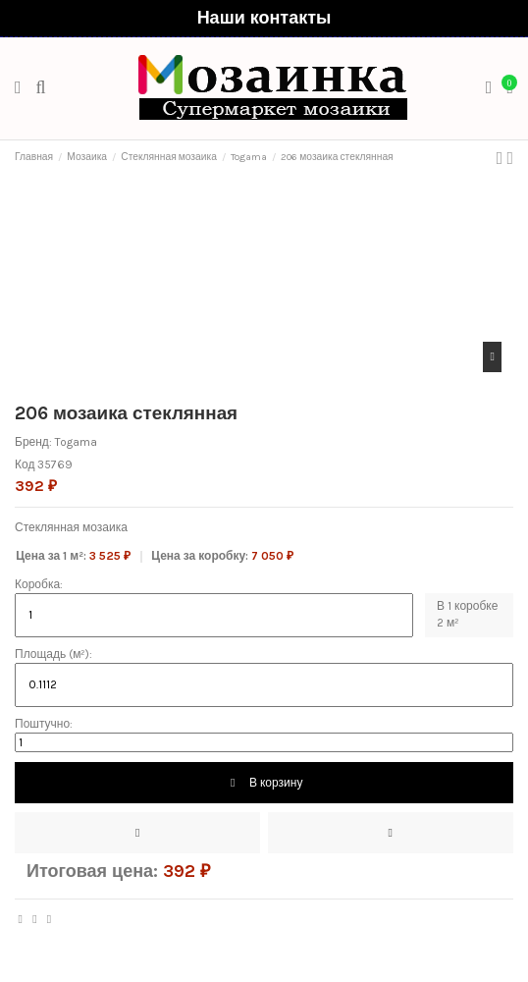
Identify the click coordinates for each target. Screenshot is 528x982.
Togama (76, 442)
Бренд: (33, 442)
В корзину (264, 783)
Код (24, 464)
